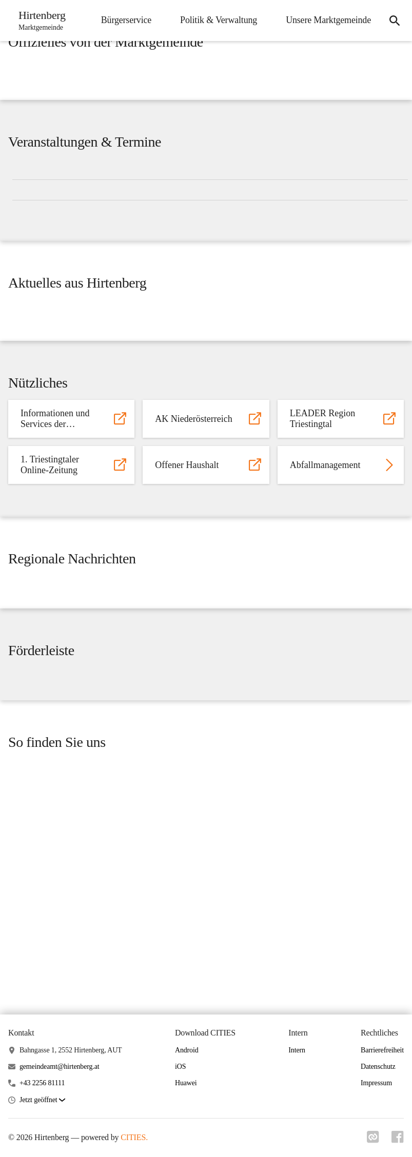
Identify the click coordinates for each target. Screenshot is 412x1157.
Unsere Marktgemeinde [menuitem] (328, 20)
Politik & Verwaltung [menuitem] (218, 20)
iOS (180, 1066)
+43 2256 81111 (42, 1083)
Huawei (186, 1083)
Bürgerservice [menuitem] (126, 20)
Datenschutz (378, 1066)
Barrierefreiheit (382, 1050)
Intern (296, 1050)
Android (187, 1050)
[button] (42, 1100)
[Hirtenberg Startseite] (39, 20)
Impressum (376, 1083)
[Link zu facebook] (397, 1140)
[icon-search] (394, 20)
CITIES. (134, 1137)
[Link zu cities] (373, 1140)
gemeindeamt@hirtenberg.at (59, 1066)
